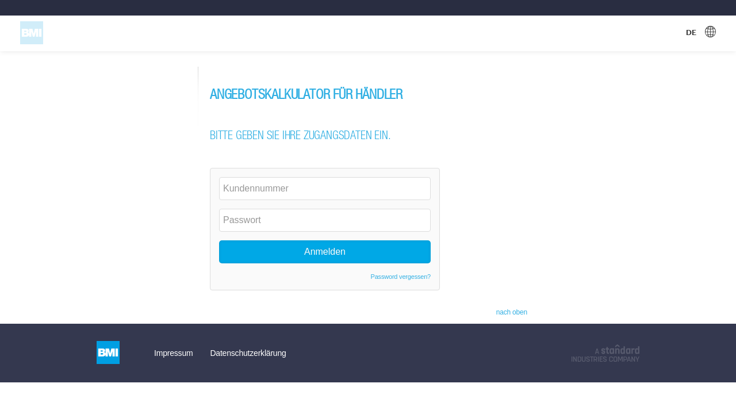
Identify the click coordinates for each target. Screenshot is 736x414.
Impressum (173, 353)
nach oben (511, 312)
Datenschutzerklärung (248, 353)
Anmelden (325, 251)
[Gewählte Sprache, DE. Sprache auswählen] (701, 33)
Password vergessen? (401, 276)
